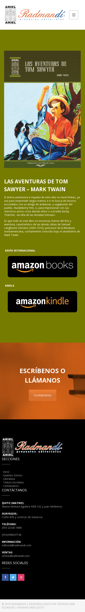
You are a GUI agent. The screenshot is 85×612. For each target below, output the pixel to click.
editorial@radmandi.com (16, 545)
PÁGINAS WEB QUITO (30, 607)
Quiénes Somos (12, 475)
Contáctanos (42, 395)
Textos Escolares (13, 482)
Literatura (9, 479)
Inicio (6, 472)
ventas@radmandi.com (16, 556)
